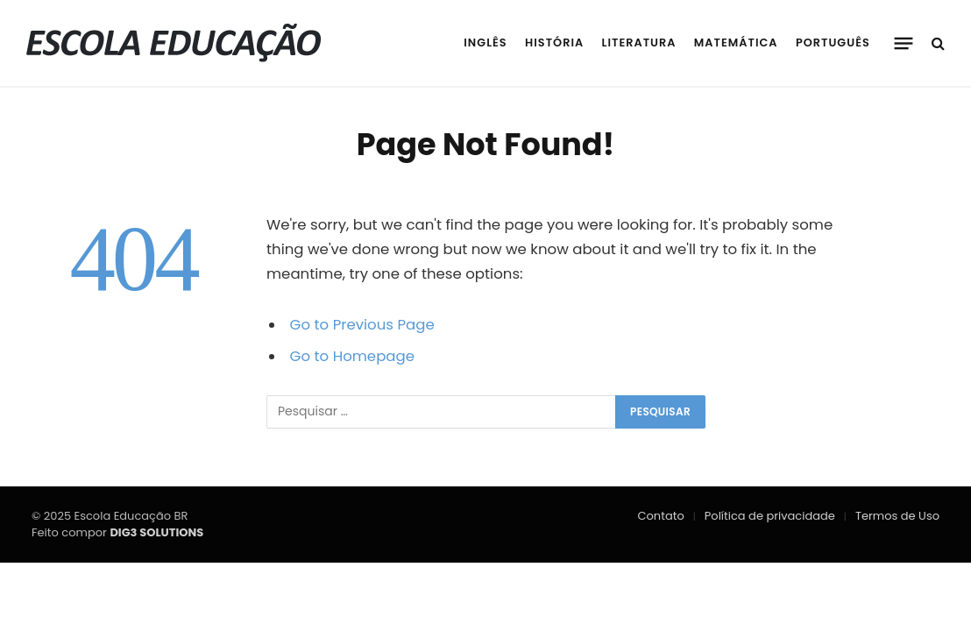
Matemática (736, 42)
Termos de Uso (897, 515)
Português (833, 42)
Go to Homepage (352, 356)
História (554, 42)
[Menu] (904, 43)
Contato (661, 515)
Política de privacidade (770, 515)
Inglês (485, 42)
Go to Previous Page (362, 325)
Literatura (639, 42)
